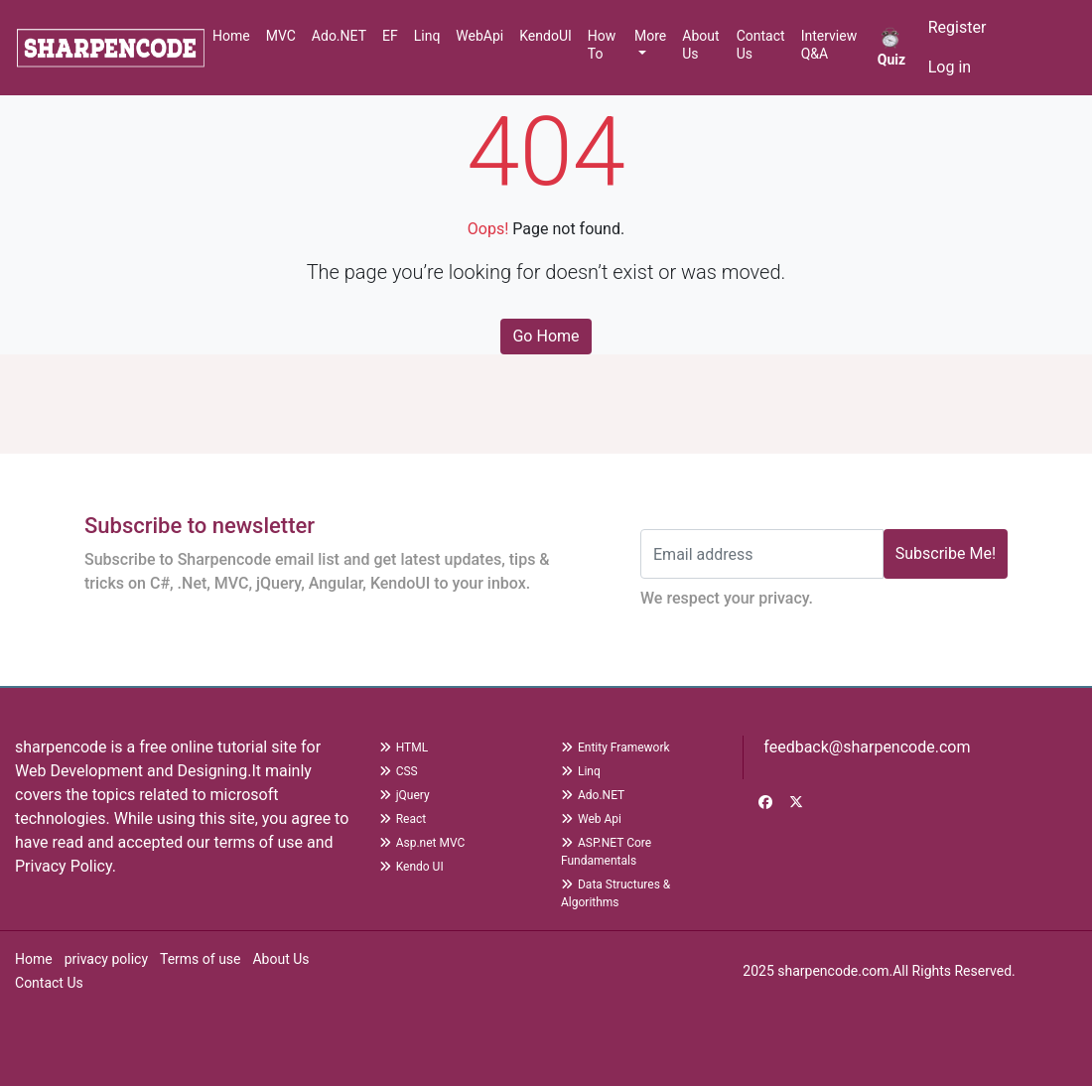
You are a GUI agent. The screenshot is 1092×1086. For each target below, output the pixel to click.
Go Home (545, 336)
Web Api (591, 819)
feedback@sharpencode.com (864, 747)
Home (231, 36)
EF (390, 36)
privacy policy (106, 959)
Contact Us (761, 45)
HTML (404, 747)
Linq (427, 36)
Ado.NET (339, 36)
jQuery (404, 795)
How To (602, 45)
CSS (398, 771)
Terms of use (200, 959)
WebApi (479, 36)
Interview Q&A (829, 45)
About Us (700, 45)
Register (957, 27)
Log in (949, 67)
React (403, 819)
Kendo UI (411, 867)
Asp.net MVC (422, 843)
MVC (281, 36)
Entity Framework (615, 747)
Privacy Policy (63, 866)
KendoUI (545, 36)
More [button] (650, 36)
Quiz (891, 47)
